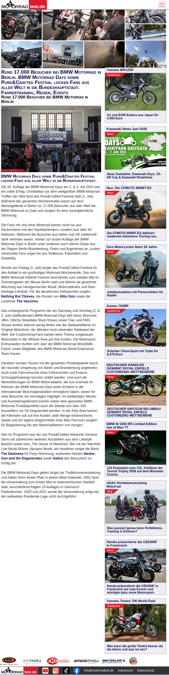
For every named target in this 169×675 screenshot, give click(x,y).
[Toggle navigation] (162, 5)
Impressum (125, 670)
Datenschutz (145, 670)
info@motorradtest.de (99, 670)
